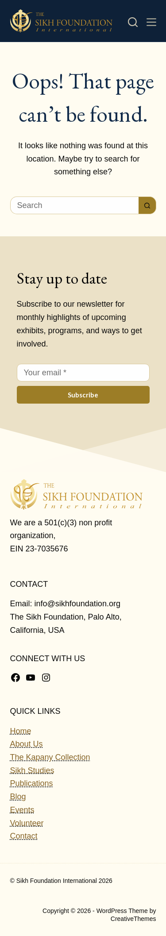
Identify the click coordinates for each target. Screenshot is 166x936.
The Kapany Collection (50, 757)
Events (22, 809)
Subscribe (83, 395)
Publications (31, 783)
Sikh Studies (32, 770)
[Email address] (83, 372)
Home (20, 731)
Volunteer (27, 823)
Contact (24, 836)
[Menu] (151, 22)
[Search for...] (74, 205)
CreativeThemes (133, 918)
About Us (26, 744)
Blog (18, 796)
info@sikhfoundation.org (77, 603)
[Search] (133, 22)
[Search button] (147, 205)
